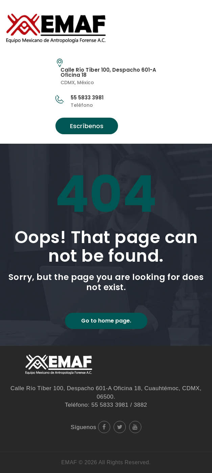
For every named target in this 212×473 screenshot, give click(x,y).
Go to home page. (106, 321)
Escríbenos (86, 126)
